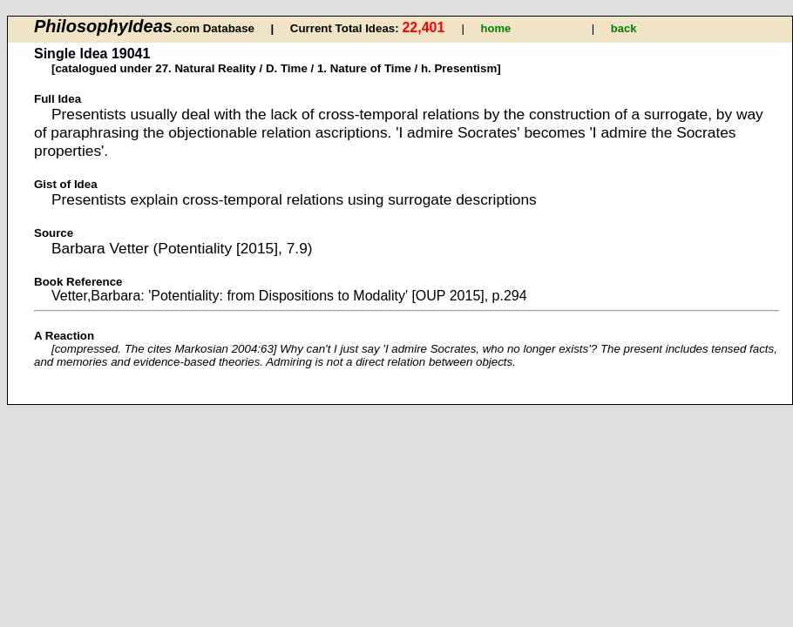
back (624, 28)
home (496, 28)
